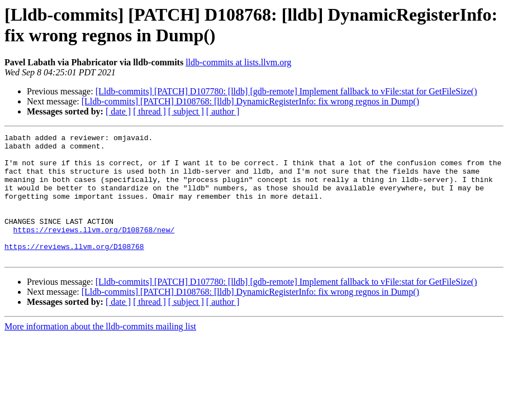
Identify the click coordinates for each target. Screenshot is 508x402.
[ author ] (223, 111)
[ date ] (118, 111)
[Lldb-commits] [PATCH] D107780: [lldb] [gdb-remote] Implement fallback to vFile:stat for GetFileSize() (286, 91)
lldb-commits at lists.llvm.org (238, 62)
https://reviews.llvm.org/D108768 (74, 270)
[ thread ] (149, 111)
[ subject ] (186, 111)
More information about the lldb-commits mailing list (100, 351)
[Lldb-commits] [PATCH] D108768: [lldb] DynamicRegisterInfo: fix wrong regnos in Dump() (250, 101)
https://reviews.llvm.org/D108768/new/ (94, 250)
